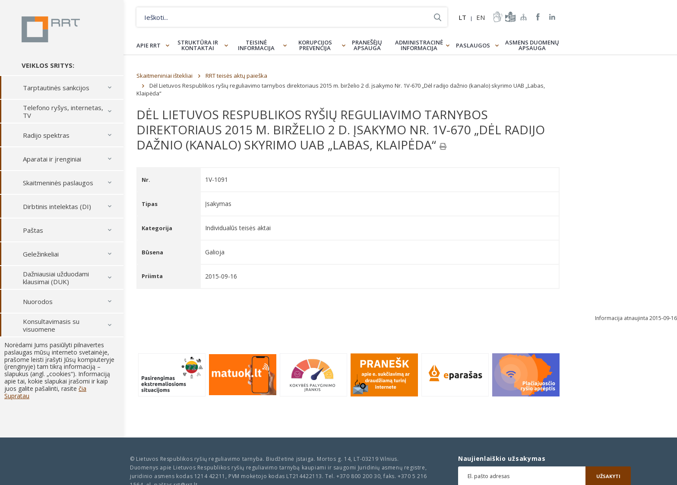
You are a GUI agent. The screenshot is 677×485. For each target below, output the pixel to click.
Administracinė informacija (419, 45)
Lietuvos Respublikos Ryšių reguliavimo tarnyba (51, 29)
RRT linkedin (552, 17)
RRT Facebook (538, 17)
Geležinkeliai (41, 254)
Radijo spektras (46, 135)
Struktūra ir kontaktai (197, 45)
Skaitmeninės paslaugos (58, 182)
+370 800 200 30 (358, 476)
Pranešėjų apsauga (367, 45)
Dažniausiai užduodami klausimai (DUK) (56, 277)
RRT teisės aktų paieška (236, 75)
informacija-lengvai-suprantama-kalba (509, 17)
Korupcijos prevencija (315, 45)
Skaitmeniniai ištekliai (164, 75)
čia (82, 388)
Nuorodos (38, 301)
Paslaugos (473, 45)
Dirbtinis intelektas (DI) (57, 206)
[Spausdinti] (443, 146)
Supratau (16, 396)
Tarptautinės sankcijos (56, 87)
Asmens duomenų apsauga (532, 45)
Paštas (33, 230)
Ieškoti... (437, 17)
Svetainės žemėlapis (523, 17)
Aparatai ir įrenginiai (52, 159)
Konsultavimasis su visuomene (51, 325)
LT (462, 17)
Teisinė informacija (256, 45)
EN (480, 17)
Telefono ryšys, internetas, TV (63, 111)
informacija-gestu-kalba (497, 17)
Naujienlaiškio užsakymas (502, 459)
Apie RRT (148, 45)
